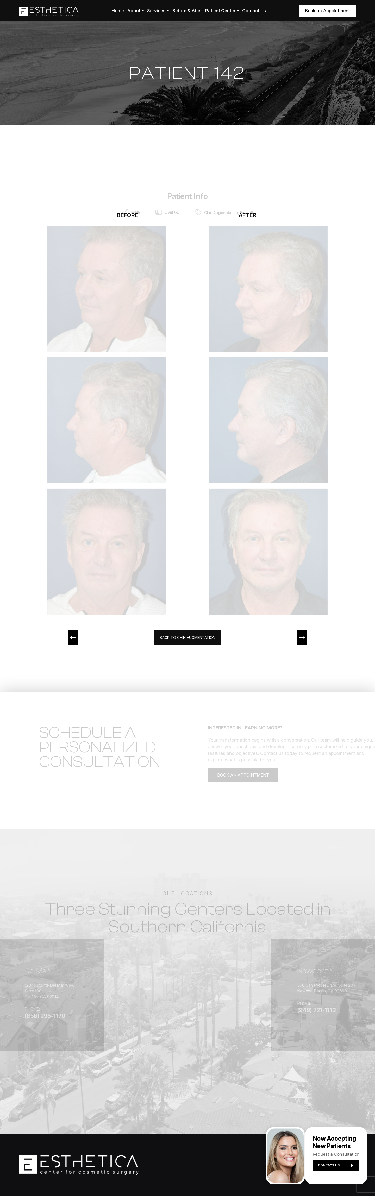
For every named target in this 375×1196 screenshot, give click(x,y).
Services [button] (158, 10)
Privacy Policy (178, 1178)
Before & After (187, 10)
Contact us (334, 1167)
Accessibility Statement (139, 1178)
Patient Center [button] (222, 10)
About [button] (135, 10)
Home (118, 10)
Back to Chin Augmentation (187, 638)
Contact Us (254, 10)
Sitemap (203, 1178)
